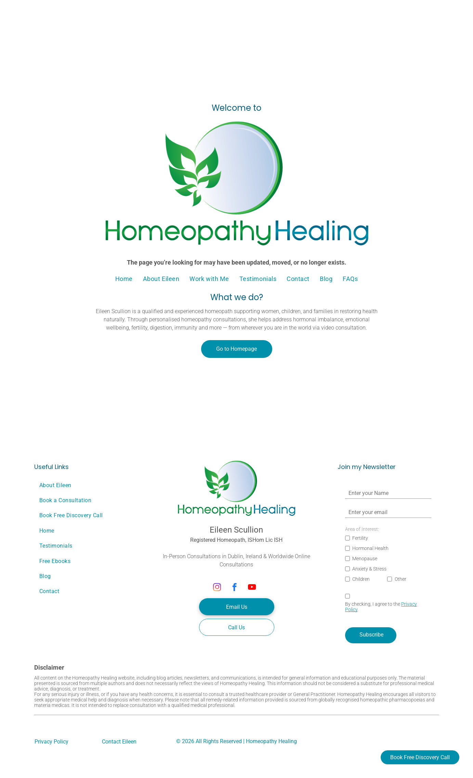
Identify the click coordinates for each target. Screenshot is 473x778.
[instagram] (217, 588)
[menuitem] (124, 278)
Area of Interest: (362, 529)
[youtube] (252, 588)
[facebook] (234, 588)
